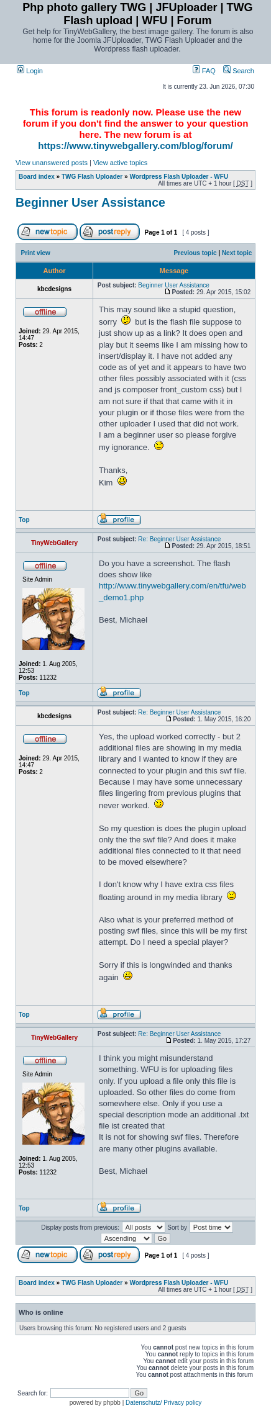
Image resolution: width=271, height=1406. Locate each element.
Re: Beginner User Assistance (179, 539)
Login (30, 70)
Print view (35, 253)
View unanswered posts (52, 162)
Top (24, 519)
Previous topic (195, 253)
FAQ (204, 70)
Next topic (237, 253)
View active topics (120, 162)
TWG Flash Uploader (92, 176)
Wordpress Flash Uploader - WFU (178, 176)
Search (238, 70)
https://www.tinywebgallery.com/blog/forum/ (135, 145)
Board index (37, 176)
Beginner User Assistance (90, 202)
